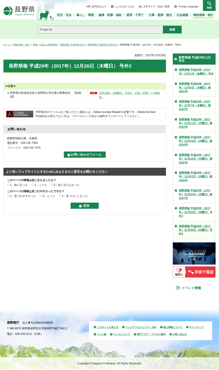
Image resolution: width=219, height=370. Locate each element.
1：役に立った (19, 184)
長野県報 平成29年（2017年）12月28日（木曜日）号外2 (195, 230)
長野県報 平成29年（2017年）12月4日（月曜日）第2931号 (195, 87)
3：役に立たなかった (67, 184)
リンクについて (121, 335)
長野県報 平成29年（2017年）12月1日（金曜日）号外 (196, 71)
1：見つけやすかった (23, 196)
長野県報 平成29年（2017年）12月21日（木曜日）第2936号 (195, 176)
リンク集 (101, 335)
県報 (35, 44)
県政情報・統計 (21, 44)
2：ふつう (41, 184)
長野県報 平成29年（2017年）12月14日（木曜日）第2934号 (195, 141)
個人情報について (172, 327)
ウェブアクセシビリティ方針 (140, 327)
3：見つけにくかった (75, 196)
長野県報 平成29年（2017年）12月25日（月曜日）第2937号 (195, 194)
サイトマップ (196, 327)
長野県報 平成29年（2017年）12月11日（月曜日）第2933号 (195, 123)
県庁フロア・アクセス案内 (151, 335)
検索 (209, 7)
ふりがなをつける (124, 6)
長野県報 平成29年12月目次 (102, 44)
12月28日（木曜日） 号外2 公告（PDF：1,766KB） (129, 95)
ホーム (7, 44)
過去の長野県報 (48, 44)
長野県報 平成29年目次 (72, 44)
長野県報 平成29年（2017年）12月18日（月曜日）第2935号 (195, 159)
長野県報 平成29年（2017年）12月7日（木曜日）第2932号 (195, 105)
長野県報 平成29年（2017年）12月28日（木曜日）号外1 (195, 212)
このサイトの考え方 (107, 327)
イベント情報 (192, 288)
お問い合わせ (179, 335)
